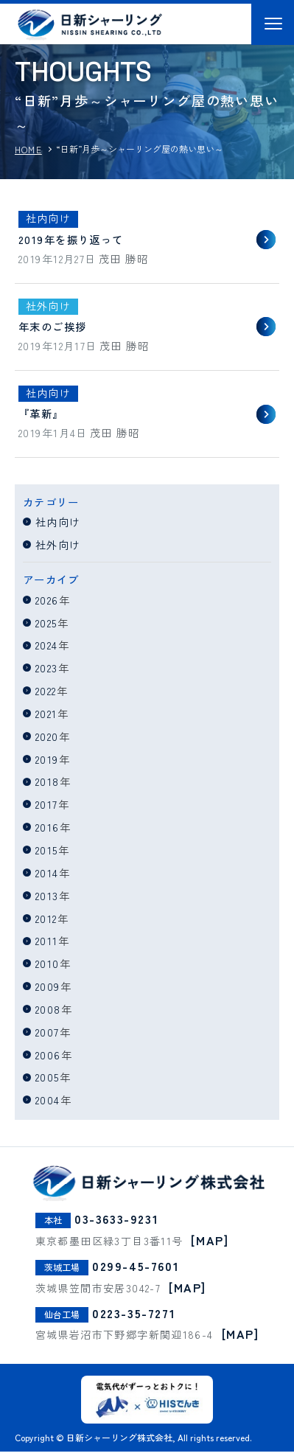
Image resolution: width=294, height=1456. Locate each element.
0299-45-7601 (135, 1270)
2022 (46, 695)
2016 (47, 831)
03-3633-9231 (116, 1223)
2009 (47, 990)
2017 (46, 808)
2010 (47, 967)
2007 (47, 1036)
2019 (47, 763)
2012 (46, 922)
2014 (47, 877)
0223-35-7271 (133, 1317)
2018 (47, 785)
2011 (46, 944)
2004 (47, 1104)
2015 (46, 854)
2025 (46, 626)
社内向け (58, 526)
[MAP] (209, 1244)
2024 (46, 649)
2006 (48, 1058)
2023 (46, 672)
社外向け (58, 549)
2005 (47, 1081)
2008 (48, 1013)
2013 (47, 900)
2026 (47, 604)
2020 (47, 740)
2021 (46, 717)
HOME (28, 149)
